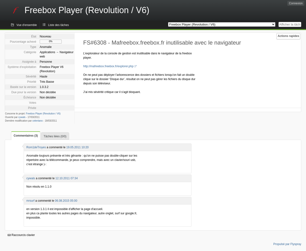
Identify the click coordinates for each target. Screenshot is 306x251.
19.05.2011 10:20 (77, 147)
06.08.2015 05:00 (66, 200)
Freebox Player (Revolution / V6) (43, 113)
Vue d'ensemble (26, 25)
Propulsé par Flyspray (287, 244)
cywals (22, 117)
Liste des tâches (58, 25)
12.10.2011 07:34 (66, 178)
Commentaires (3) (26, 135)
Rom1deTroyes (36, 147)
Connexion (296, 3)
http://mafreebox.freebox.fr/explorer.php (108, 66)
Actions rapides (288, 36)
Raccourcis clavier (21, 235)
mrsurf (30, 200)
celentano (38, 120)
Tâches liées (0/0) (55, 136)
